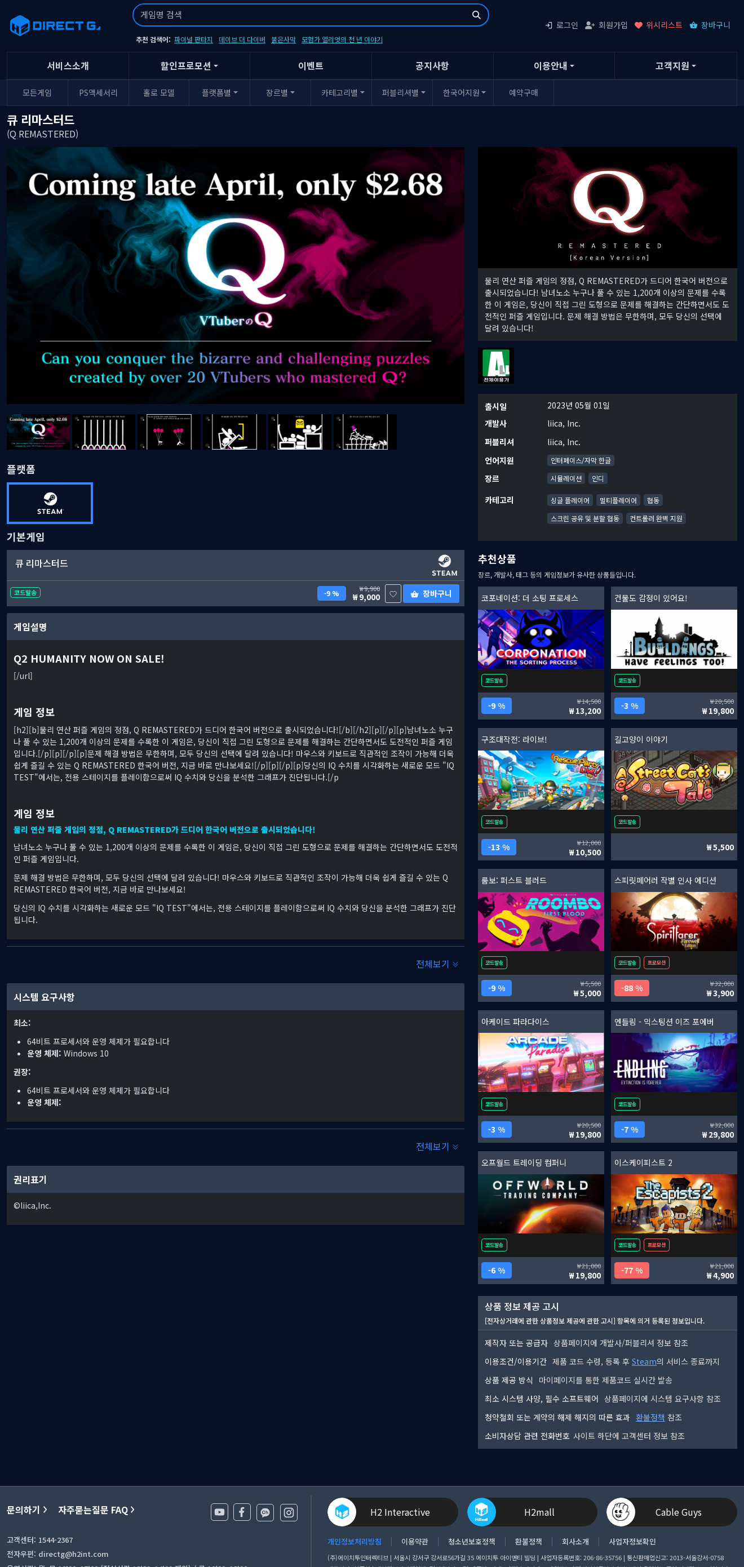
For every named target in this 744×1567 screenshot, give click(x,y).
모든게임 (37, 92)
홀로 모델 (159, 92)
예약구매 (523, 92)
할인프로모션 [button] (186, 65)
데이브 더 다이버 (242, 39)
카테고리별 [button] (339, 92)
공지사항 (432, 65)
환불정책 (650, 1417)
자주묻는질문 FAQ (96, 1509)
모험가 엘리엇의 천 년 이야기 (342, 39)
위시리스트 (659, 24)
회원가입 (606, 24)
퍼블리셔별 (400, 92)
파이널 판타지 (193, 39)
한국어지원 (461, 92)
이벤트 (311, 65)
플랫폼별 (216, 92)
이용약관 (414, 1541)
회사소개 (575, 1541)
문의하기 (27, 1509)
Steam (644, 1361)
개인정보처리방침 (354, 1541)
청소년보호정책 (471, 1541)
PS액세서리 (98, 92)
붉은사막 (283, 39)
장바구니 (709, 24)
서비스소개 (68, 65)
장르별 (277, 92)
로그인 (561, 24)
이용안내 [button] (551, 65)
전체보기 (437, 963)
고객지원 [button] (672, 65)
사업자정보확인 (632, 1541)
